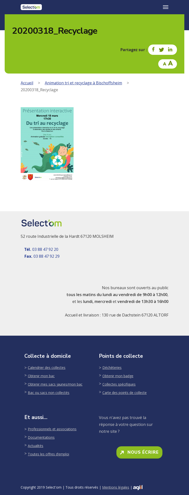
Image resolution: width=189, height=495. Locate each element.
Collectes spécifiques (119, 384)
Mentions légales (115, 487)
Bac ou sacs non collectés (48, 392)
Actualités (35, 445)
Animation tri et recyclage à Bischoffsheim (83, 83)
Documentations (41, 437)
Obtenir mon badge (117, 376)
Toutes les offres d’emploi (48, 454)
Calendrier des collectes (46, 367)
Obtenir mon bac (41, 376)
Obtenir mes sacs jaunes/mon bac (55, 384)
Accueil (27, 83)
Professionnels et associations (52, 429)
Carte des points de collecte (124, 392)
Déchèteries (112, 367)
